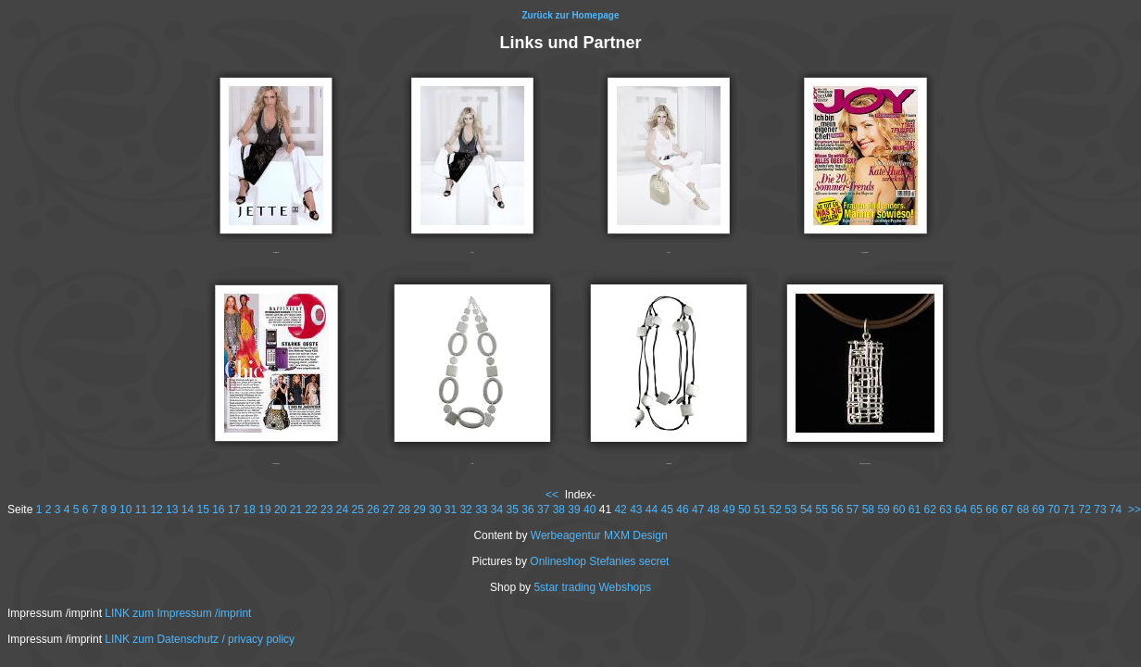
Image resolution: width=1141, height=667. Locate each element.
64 (961, 509)
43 (636, 509)
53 (790, 509)
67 (1007, 509)
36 (527, 509)
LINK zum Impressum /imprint (178, 613)
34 (497, 509)
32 (465, 509)
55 (822, 509)
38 (559, 509)
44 (652, 509)
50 (744, 509)
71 (1069, 509)
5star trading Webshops (592, 587)
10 (125, 509)
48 (714, 509)
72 (1085, 509)
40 (589, 509)
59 (883, 509)
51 (760, 509)
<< (551, 494)
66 (991, 509)
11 (141, 509)
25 (358, 509)
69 (1038, 509)
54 (806, 509)
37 (543, 509)
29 (419, 509)
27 (388, 509)
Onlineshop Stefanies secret (599, 561)
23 (326, 509)
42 (620, 509)
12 (156, 509)
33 (481, 509)
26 (373, 509)
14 (188, 509)
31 (451, 509)
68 (1023, 509)
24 (342, 509)
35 (513, 509)
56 (837, 509)
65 (977, 509)
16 (218, 509)
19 (264, 509)
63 (945, 509)
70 (1053, 509)
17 (234, 509)
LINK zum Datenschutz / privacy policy (200, 639)
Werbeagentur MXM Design (599, 535)
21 (296, 509)
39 (574, 509)
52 (775, 509)
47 (698, 509)
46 (682, 509)
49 (728, 509)
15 (202, 509)
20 (280, 509)
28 (404, 509)
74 (1116, 509)
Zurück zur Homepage (570, 15)
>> (1134, 509)
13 (172, 509)
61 (915, 509)
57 (852, 509)
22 (311, 509)
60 (899, 509)
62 (930, 509)
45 (667, 509)
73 (1100, 509)
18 (250, 509)
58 (868, 509)
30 (435, 509)
